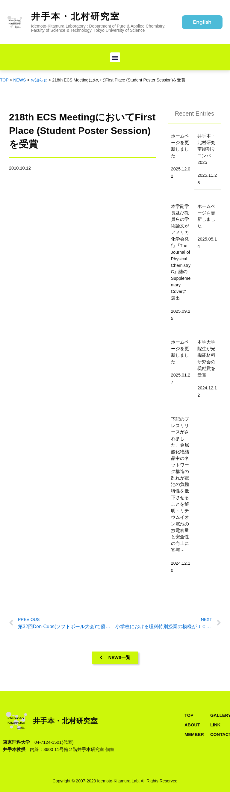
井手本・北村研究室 (75, 16)
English (202, 22)
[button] (115, 57)
